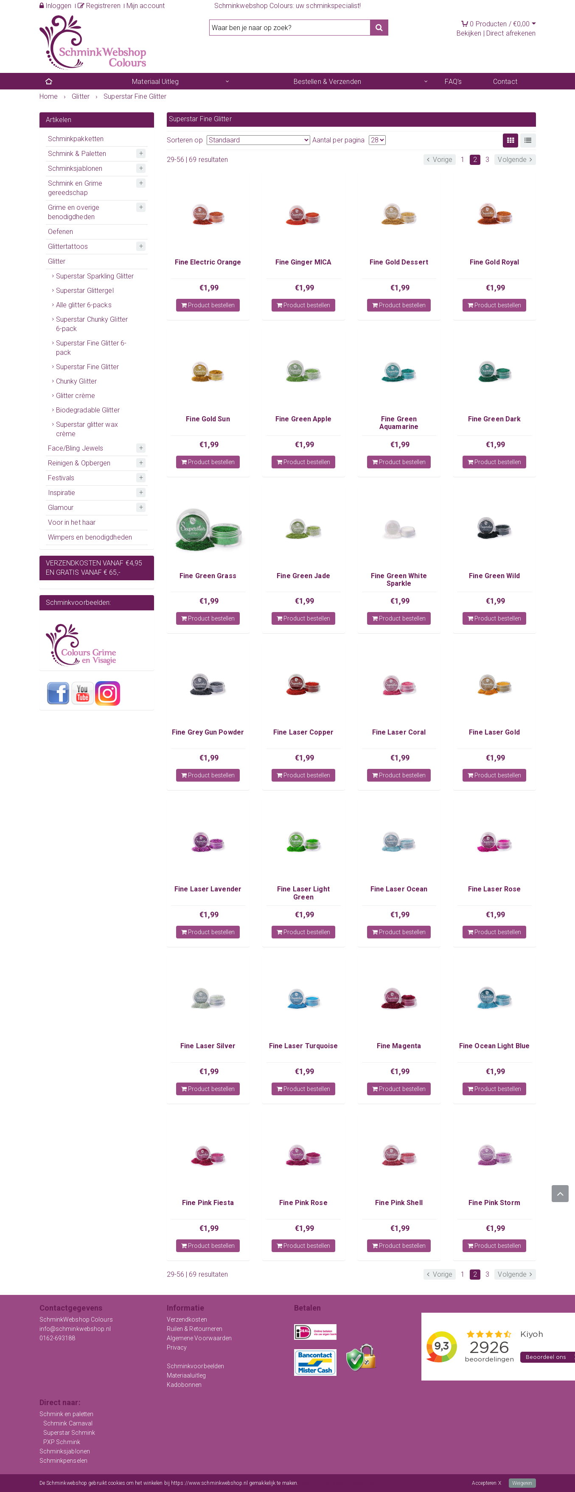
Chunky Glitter (76, 381)
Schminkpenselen (63, 1460)
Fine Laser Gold (494, 732)
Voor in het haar (72, 522)
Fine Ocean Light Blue (494, 1046)
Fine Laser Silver (208, 1046)
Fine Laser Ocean (399, 889)
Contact (505, 82)
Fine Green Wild (494, 576)
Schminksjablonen (75, 168)
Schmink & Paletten (77, 154)
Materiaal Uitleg (155, 82)
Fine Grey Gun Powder (208, 732)
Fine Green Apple (303, 419)
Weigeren (522, 1483)
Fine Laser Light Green (303, 893)
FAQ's (453, 82)
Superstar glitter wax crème (87, 429)
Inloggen (55, 6)
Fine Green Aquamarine (398, 423)
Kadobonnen (184, 1384)
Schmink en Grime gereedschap (75, 188)
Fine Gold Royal (494, 262)
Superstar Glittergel (85, 291)
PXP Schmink (61, 1442)
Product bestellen (208, 305)
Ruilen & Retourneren (195, 1328)
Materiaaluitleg (186, 1375)
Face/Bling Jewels (76, 448)
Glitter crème (75, 396)
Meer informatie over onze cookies (337, 1483)
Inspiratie (62, 493)
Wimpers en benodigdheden (90, 537)
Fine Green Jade (303, 576)
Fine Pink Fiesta (208, 1203)
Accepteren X (486, 1483)
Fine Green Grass (208, 576)
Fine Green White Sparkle (399, 579)
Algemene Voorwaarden (199, 1338)
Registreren (99, 6)
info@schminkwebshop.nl (75, 1328)
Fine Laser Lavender (207, 889)
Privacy (177, 1347)
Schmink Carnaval (68, 1423)
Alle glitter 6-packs (84, 305)
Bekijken (469, 33)
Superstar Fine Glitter (87, 367)
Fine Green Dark (494, 419)
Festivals (61, 478)
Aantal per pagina (338, 140)
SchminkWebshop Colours (76, 1319)
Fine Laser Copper (303, 732)
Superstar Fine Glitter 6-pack (91, 347)
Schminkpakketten (76, 139)
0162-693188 (57, 1338)
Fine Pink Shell (399, 1203)
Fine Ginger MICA (303, 262)
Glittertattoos (68, 246)
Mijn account (145, 6)
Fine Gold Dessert (399, 262)
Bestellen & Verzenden (327, 82)
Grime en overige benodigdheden (74, 212)
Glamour (61, 508)
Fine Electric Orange (208, 262)
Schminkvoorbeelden (195, 1366)
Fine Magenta (399, 1046)
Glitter (57, 261)
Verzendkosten (187, 1319)
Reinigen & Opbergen (79, 463)
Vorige (439, 159)
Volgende (515, 159)
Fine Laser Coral (399, 732)
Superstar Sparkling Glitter (95, 276)
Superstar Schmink (69, 1432)
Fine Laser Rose (494, 889)
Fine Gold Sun (208, 419)
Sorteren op (185, 140)
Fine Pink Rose (303, 1203)
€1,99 (209, 287)
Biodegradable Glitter (88, 410)
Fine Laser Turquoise (303, 1046)
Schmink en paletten (66, 1414)
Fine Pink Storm (494, 1203)
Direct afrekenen (511, 33)
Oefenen (60, 232)
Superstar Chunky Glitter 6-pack (92, 324)
